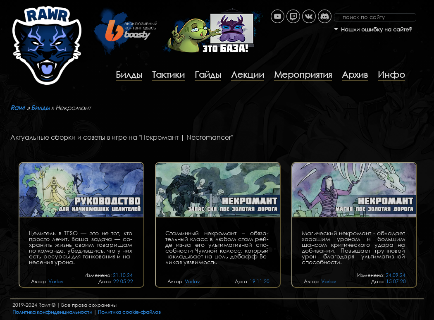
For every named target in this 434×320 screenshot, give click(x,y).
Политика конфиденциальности (52, 311)
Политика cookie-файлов (129, 311)
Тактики (168, 74)
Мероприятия (303, 74)
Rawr (17, 107)
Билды (129, 74)
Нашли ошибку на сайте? (376, 29)
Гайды (208, 74)
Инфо (391, 74)
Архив (355, 74)
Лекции (247, 74)
